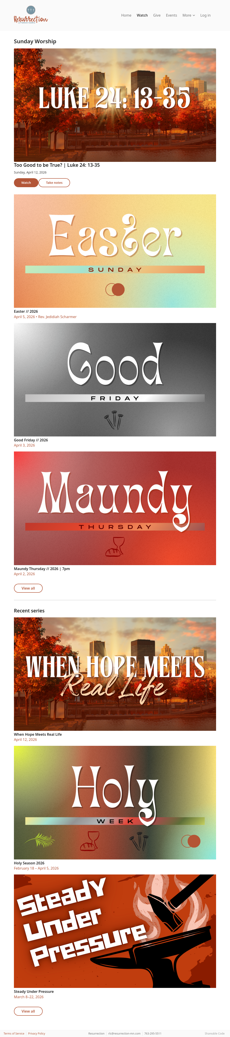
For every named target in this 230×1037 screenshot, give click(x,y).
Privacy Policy (36, 1033)
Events (171, 15)
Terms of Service (14, 1033)
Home (126, 15)
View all (28, 588)
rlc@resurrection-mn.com (124, 1033)
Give (157, 15)
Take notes (54, 182)
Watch (142, 15)
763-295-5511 (152, 1033)
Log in (205, 15)
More (188, 15)
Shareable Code (215, 1033)
